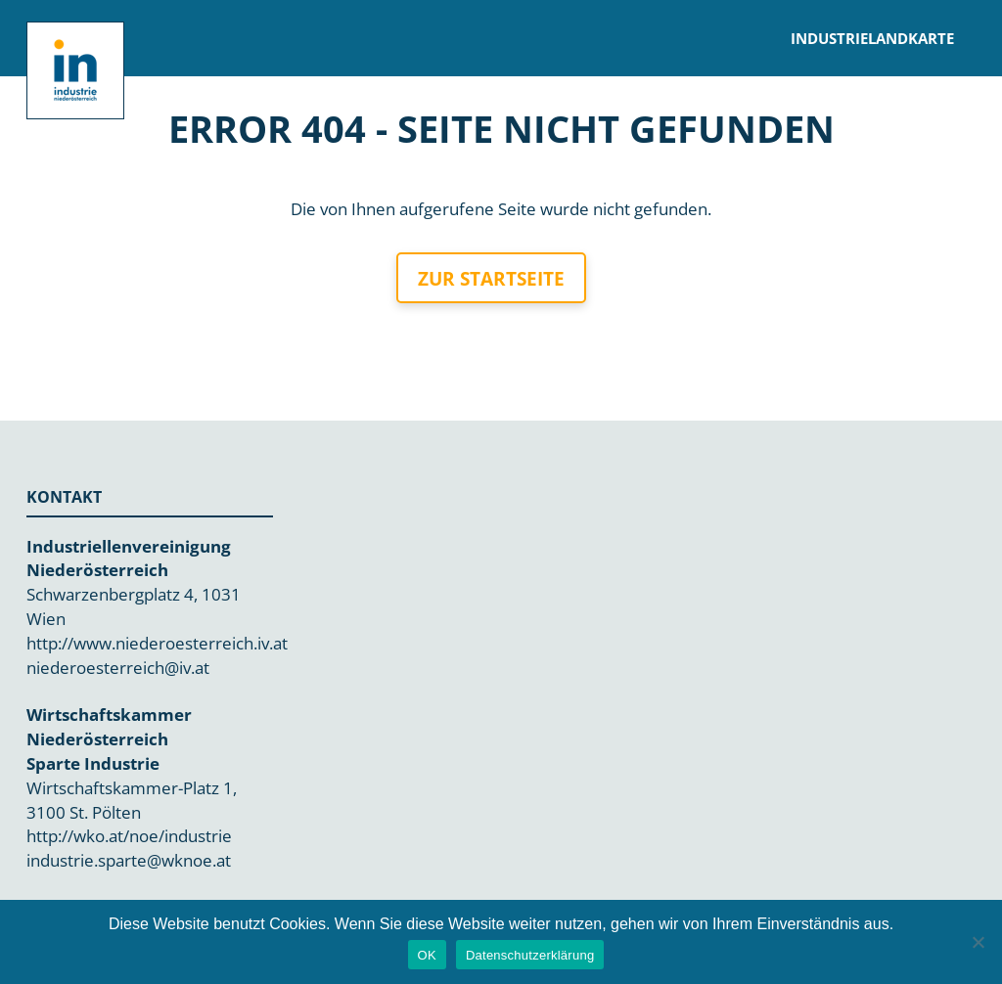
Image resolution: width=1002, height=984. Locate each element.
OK (427, 955)
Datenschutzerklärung (530, 955)
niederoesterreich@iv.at (117, 667)
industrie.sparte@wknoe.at (128, 860)
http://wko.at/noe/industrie (129, 836)
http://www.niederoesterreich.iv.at (157, 643)
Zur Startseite (491, 278)
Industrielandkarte (872, 38)
